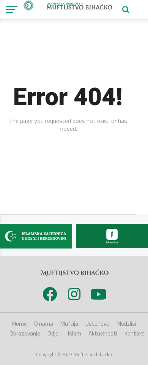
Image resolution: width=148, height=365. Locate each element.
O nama (43, 323)
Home (19, 323)
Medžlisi (126, 323)
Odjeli (54, 333)
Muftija (69, 323)
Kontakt (134, 333)
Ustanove (97, 323)
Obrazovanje (24, 333)
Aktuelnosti (102, 333)
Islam (74, 333)
